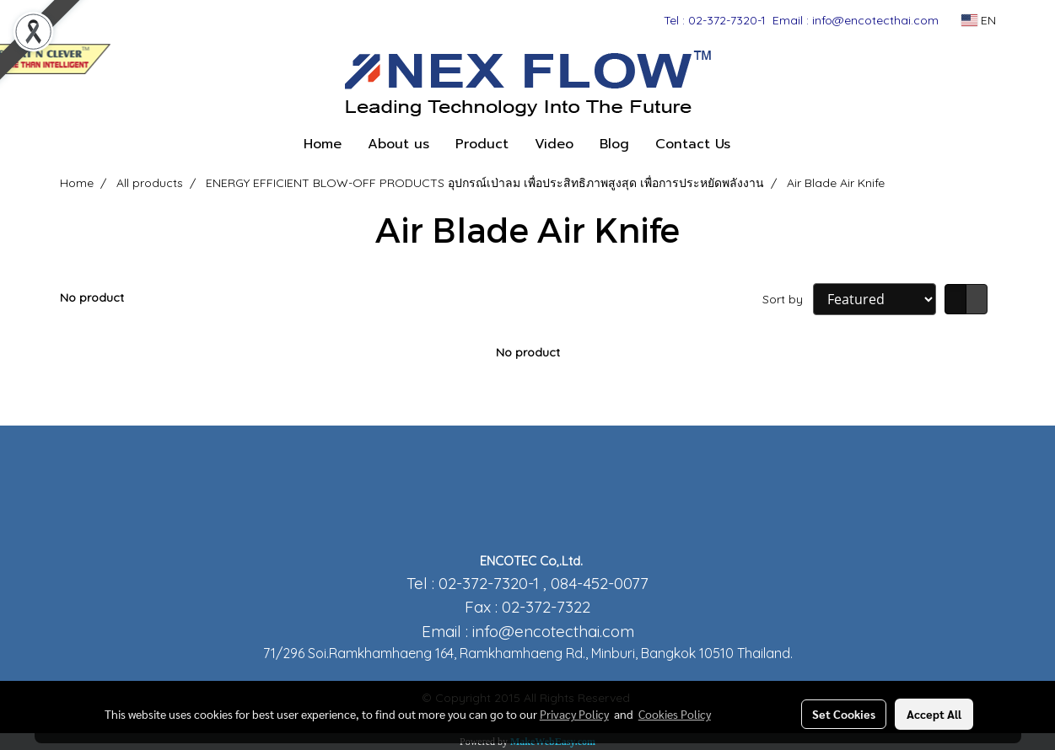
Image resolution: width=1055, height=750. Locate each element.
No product (92, 297)
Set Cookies (843, 713)
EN (978, 20)
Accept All (934, 713)
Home (323, 144)
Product (482, 144)
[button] (758, 144)
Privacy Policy (574, 713)
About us (398, 144)
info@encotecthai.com (553, 631)
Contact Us (692, 144)
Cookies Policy (674, 713)
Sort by (787, 299)
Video (554, 144)
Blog (614, 144)
